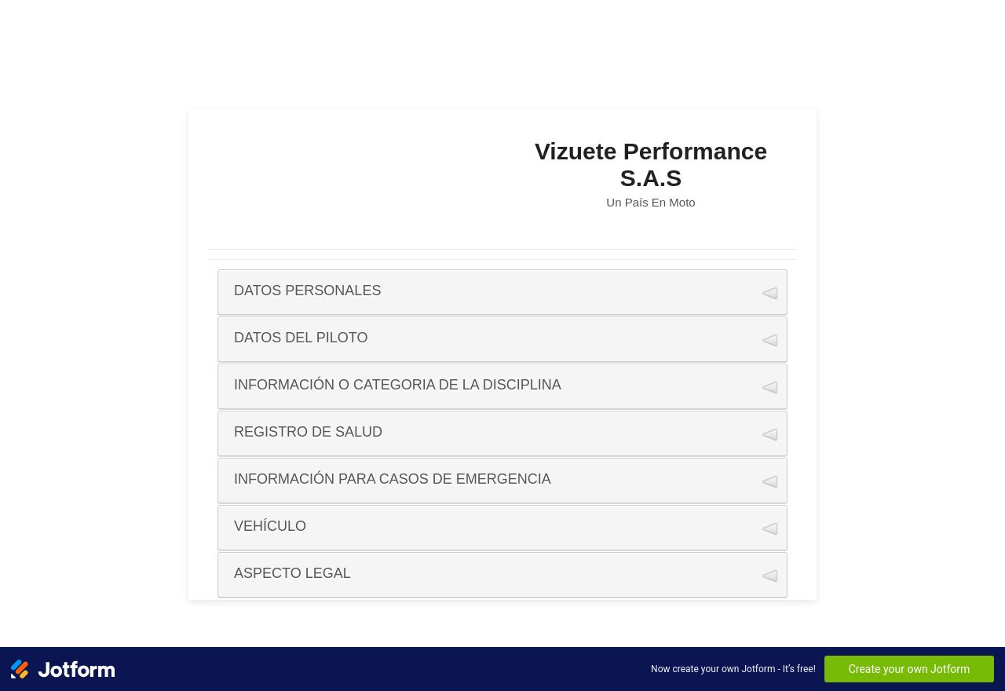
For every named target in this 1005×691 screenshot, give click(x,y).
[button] (502, 292)
